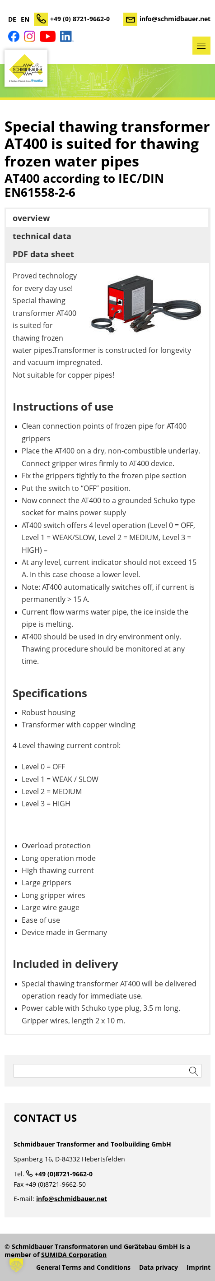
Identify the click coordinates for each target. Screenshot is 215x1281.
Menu (201, 46)
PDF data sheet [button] (43, 254)
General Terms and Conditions (83, 1267)
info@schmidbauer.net (175, 18)
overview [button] (31, 218)
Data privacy (158, 1267)
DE (12, 19)
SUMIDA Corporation (74, 1254)
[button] (16, 1265)
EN (25, 19)
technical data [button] (42, 236)
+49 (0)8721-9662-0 (64, 1174)
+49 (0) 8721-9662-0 (80, 18)
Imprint (198, 1267)
